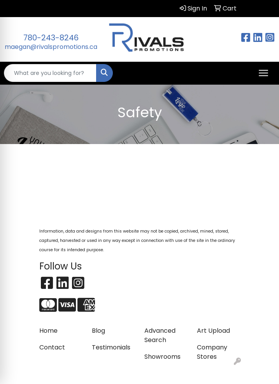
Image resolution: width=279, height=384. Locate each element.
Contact (52, 347)
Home (48, 330)
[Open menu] (263, 73)
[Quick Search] (50, 73)
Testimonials (111, 347)
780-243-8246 (51, 37)
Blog (98, 330)
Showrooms (162, 356)
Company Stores (212, 352)
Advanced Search (159, 335)
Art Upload (213, 330)
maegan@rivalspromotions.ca (51, 46)
